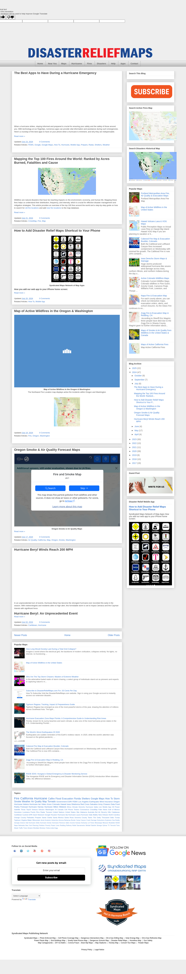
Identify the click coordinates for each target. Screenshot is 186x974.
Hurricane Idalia (92, 807)
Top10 (28, 809)
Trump (117, 817)
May (137, 430)
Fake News (102, 809)
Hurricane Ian (35, 804)
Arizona (61, 820)
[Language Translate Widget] (26, 896)
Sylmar (104, 825)
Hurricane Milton (51, 807)
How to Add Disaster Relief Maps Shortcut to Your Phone (57, 230)
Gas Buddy (116, 820)
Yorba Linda (50, 828)
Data (113, 804)
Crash (88, 820)
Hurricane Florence (58, 823)
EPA (30, 815)
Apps (123, 63)
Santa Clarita (47, 817)
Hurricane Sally (86, 815)
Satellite (17, 809)
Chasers (106, 804)
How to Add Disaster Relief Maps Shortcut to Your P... (149, 401)
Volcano (41, 809)
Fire (39, 221)
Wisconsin (36, 820)
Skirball (88, 825)
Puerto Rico (35, 812)
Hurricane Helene (21, 804)
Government (61, 802)
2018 (134, 459)
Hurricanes (76, 63)
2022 (134, 443)
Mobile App (75, 145)
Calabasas (116, 812)
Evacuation (67, 798)
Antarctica (54, 820)
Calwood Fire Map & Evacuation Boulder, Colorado (47, 746)
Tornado (52, 801)
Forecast (24, 807)
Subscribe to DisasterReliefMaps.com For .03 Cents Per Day (51, 691)
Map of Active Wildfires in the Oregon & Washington (53, 311)
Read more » (19, 136)
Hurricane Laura (74, 815)
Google (38, 145)
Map (44, 221)
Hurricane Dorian (46, 823)
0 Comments (44, 142)
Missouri (105, 823)
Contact (134, 63)
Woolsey (43, 828)
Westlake (36, 828)
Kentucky (84, 823)
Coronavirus (84, 809)
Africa (69, 807)
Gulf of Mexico (114, 809)
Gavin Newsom (38, 815)
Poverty (47, 825)
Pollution (42, 825)
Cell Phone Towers (71, 809)
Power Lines (55, 825)
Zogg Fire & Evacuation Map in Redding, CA (44, 760)
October (138, 375)
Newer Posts (20, 635)
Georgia (17, 823)
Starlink (93, 825)
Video (43, 804)
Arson (49, 804)
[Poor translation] (10, 17)
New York (28, 825)
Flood (58, 798)
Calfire (51, 798)
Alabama (83, 812)
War (77, 812)
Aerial (43, 820)
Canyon (83, 820)
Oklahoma (75, 804)
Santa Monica (58, 817)
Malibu (95, 815)
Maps (63, 63)
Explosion (108, 820)
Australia (91, 812)
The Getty (97, 817)
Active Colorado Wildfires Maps (155, 278)
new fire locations (54, 208)
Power (117, 807)
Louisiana (26, 812)
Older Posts (114, 635)
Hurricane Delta (34, 823)
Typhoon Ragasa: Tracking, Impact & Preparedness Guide (50, 704)
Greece (22, 823)
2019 (134, 455)
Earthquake (94, 802)
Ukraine (30, 828)
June (137, 426)
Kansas (78, 823)
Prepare (84, 145)
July (137, 383)
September (140, 380)
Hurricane (65, 145)
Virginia (24, 820)
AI (56, 809)
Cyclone (25, 815)
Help (113, 63)
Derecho (82, 807)
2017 (134, 463)
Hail (27, 823)
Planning (35, 825)
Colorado (56, 804)
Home (40, 63)
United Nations (58, 812)
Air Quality (32, 540)
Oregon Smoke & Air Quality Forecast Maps (47, 450)
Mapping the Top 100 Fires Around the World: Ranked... (149, 394)
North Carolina (114, 815)
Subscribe (51, 877)
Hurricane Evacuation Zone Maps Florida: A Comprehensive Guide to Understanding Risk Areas (66, 718)
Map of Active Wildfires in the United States (44, 663)
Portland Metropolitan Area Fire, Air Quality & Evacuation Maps (155, 194)
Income (72, 823)
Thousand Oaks (108, 817)
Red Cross (84, 804)
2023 (134, 439)
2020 (134, 451)
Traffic (21, 828)
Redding (63, 825)
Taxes (90, 817)
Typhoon (17, 820)
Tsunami (49, 812)
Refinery (69, 825)
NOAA (117, 823)
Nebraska (21, 825)
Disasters (101, 63)
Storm (117, 798)
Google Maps (47, 145)
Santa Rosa (69, 817)
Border (73, 820)
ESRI (69, 802)
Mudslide (112, 823)
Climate (75, 807)
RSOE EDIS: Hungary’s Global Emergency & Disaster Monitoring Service (56, 774)
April (137, 434)
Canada (60, 809)
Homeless (18, 812)
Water (29, 820)
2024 (134, 372)
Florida (77, 798)
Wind (102, 802)
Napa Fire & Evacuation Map (154, 295)
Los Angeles (83, 802)
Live (100, 807)
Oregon (36, 436)
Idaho (67, 823)
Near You (52, 63)
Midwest (62, 807)
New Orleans (103, 815)
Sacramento (81, 825)
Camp (78, 820)
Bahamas (67, 820)
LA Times (91, 823)
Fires (89, 63)
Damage (94, 820)
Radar (91, 145)
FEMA (30, 145)
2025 (134, 368)
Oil (113, 807)
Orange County (20, 817)
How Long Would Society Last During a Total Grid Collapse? (51, 649)
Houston (54, 815)
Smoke (62, 540)
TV (109, 825)
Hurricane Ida (63, 815)
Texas (23, 809)
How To (57, 145)
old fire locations (32, 208)
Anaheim (48, 820)
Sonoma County (81, 817)
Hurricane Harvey (36, 807)
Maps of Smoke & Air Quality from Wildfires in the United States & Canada (156, 332)
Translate (29, 899)
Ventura (35, 809)
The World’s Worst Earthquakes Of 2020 (43, 732)
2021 (134, 447)
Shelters (98, 145)
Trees (25, 828)
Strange (99, 825)
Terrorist (113, 825)
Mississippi (98, 823)
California (42, 540)
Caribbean (32, 625)
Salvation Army (96, 804)
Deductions (101, 820)
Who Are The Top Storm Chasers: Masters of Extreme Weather (52, 677)
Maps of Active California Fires (154, 344)
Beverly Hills (106, 812)
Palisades (30, 817)
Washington (45, 436)
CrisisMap (32, 221)
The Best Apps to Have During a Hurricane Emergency (55, 73)
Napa (16, 825)
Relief (74, 825)
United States (70, 812)
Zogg (56, 828)
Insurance (109, 802)
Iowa (69, 804)
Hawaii (63, 804)
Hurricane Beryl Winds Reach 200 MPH (43, 549)
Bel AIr (97, 812)
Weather (106, 145)
